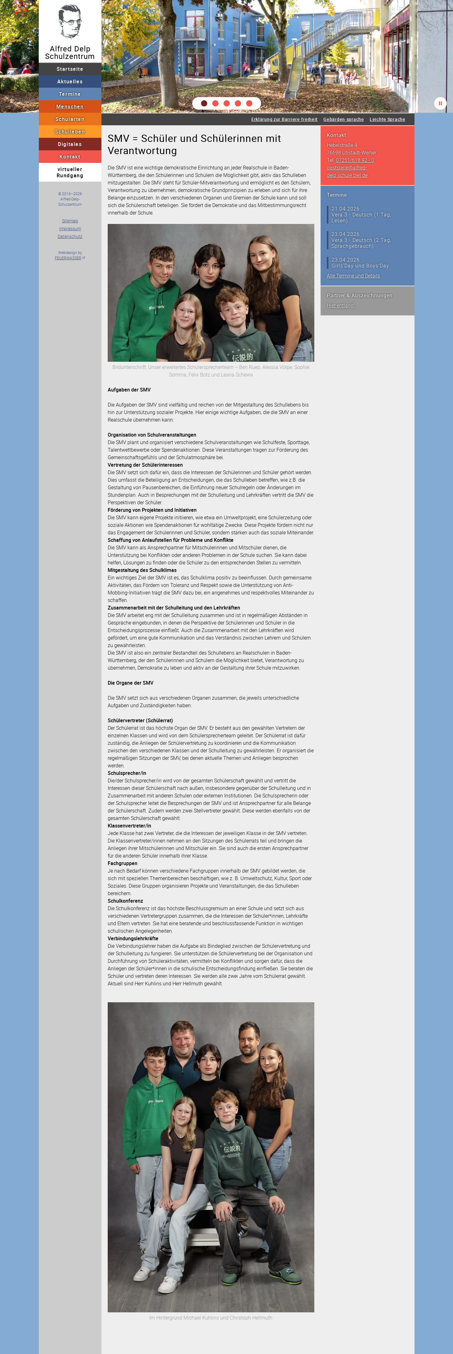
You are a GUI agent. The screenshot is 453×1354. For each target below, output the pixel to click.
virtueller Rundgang (70, 172)
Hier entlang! (341, 305)
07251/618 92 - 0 (355, 160)
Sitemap (70, 221)
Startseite (70, 68)
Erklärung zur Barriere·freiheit (284, 119)
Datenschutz (70, 236)
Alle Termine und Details (353, 275)
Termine (70, 94)
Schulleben (70, 131)
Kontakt (69, 156)
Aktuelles (70, 81)
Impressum (70, 228)
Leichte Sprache (387, 119)
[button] (204, 103)
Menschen (70, 106)
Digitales (70, 144)
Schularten (70, 119)
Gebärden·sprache (343, 119)
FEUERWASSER (68, 257)
